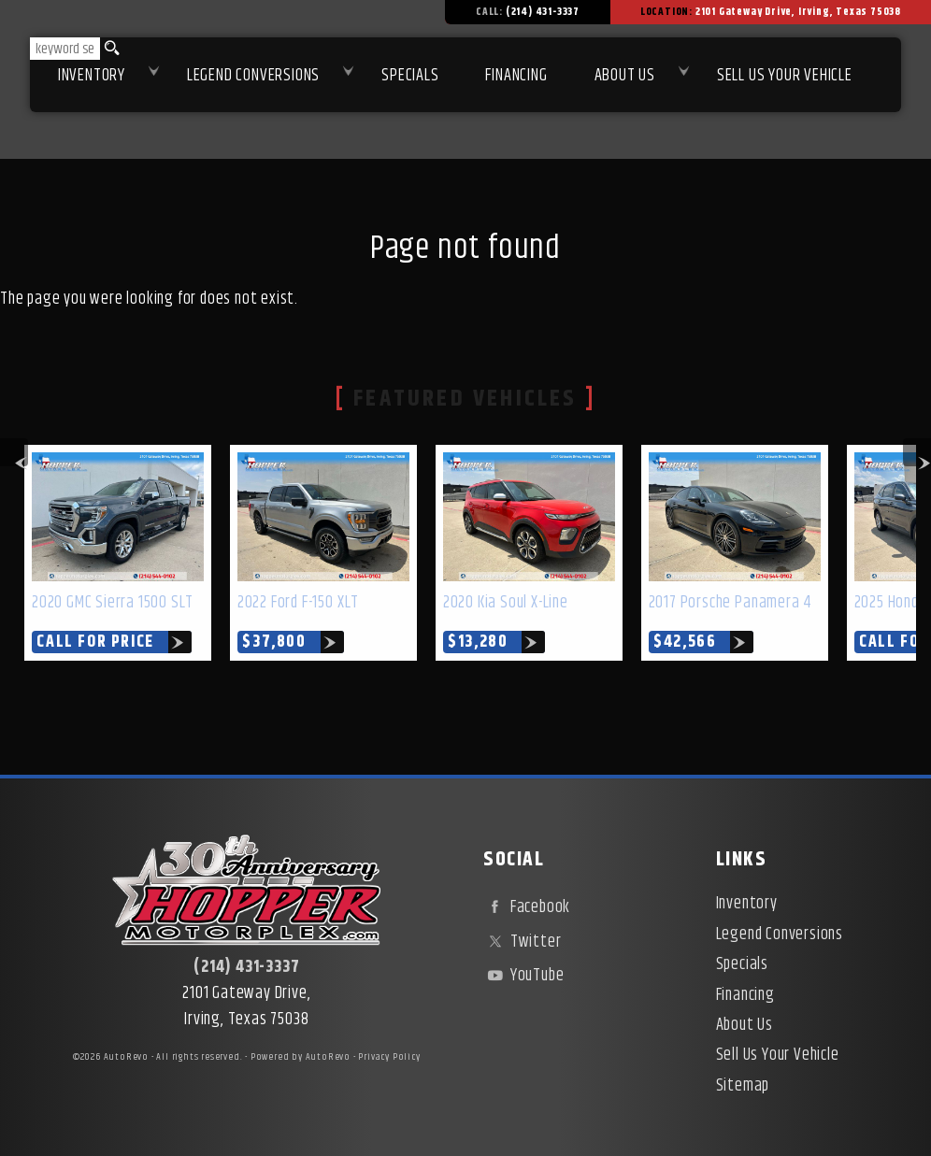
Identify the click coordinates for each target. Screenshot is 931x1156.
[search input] (65, 48)
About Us (744, 1025)
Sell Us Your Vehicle (784, 76)
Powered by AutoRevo (301, 1056)
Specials (409, 76)
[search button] (109, 48)
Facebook (526, 907)
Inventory (91, 76)
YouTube (523, 976)
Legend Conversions (779, 934)
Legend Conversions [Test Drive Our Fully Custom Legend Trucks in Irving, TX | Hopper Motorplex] (253, 76)
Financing (745, 995)
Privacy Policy (389, 1056)
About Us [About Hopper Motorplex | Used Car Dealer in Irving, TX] (624, 76)
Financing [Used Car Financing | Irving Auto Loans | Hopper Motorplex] (516, 76)
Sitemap (743, 1086)
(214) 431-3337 (246, 967)
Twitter (522, 942)
